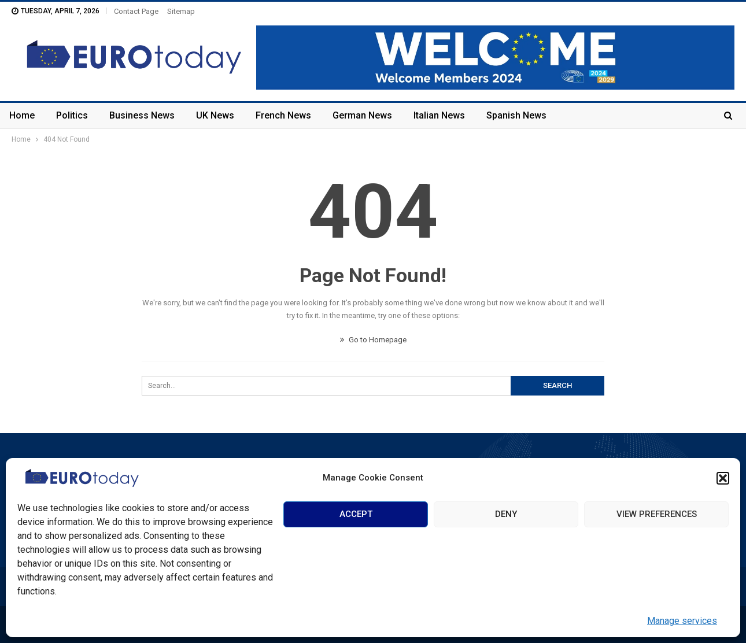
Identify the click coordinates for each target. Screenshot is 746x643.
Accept (355, 514)
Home (22, 115)
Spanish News (516, 115)
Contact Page (136, 11)
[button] (723, 478)
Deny (506, 514)
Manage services (682, 620)
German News (362, 115)
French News (283, 115)
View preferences (656, 514)
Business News (142, 115)
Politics (72, 115)
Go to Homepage (373, 339)
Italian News (439, 115)
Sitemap (181, 11)
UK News (215, 115)
